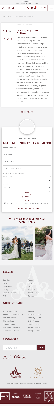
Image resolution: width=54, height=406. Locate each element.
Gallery (5, 289)
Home (3, 16)
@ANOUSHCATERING (30, 219)
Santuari (31, 311)
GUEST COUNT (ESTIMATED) (12, 168)
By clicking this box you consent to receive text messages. (27, 203)
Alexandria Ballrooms (11, 331)
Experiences (7, 286)
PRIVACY (33, 383)
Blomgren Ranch (34, 331)
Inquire (44, 8)
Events (5, 283)
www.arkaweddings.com (26, 95)
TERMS (29, 383)
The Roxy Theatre (35, 318)
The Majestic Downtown (12, 327)
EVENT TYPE (7, 188)
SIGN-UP (40, 348)
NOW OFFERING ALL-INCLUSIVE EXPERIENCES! (27, 2)
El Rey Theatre (33, 321)
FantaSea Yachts (34, 324)
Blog (9, 16)
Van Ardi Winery (34, 327)
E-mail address (8, 155)
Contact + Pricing (9, 293)
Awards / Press (33, 293)
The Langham (8, 321)
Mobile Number (8, 161)
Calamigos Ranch (9, 324)
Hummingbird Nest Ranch (13, 314)
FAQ (4, 296)
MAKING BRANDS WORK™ (41, 383)
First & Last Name (9, 148)
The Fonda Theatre (35, 314)
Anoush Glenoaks (9, 318)
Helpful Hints (33, 289)
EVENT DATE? (27, 177)
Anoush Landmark (10, 311)
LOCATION (6, 184)
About (30, 280)
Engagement (33, 283)
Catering (6, 280)
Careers (31, 296)
